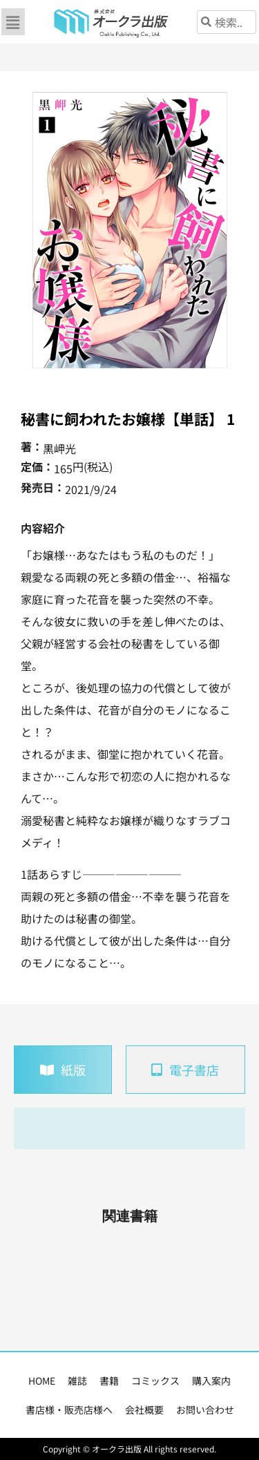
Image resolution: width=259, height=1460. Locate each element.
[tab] (63, 1069)
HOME (41, 1380)
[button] (13, 21)
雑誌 (77, 1380)
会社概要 (144, 1409)
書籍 (109, 1380)
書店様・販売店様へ (69, 1409)
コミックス (155, 1380)
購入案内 (211, 1380)
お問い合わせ (205, 1409)
